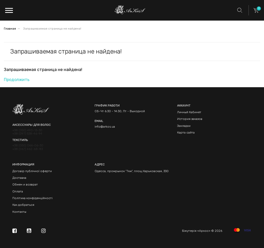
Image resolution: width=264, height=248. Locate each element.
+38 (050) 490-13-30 (27, 130)
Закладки (184, 126)
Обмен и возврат (25, 184)
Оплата (17, 191)
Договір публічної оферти (32, 171)
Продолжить (16, 79)
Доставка (19, 178)
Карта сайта (186, 132)
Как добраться (23, 205)
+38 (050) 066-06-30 (27, 145)
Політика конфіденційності (32, 198)
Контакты (19, 212)
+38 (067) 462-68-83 (27, 149)
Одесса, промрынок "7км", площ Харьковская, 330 (132, 171)
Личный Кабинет (189, 112)
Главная (10, 28)
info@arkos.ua (105, 126)
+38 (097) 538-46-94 (27, 133)
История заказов (189, 119)
